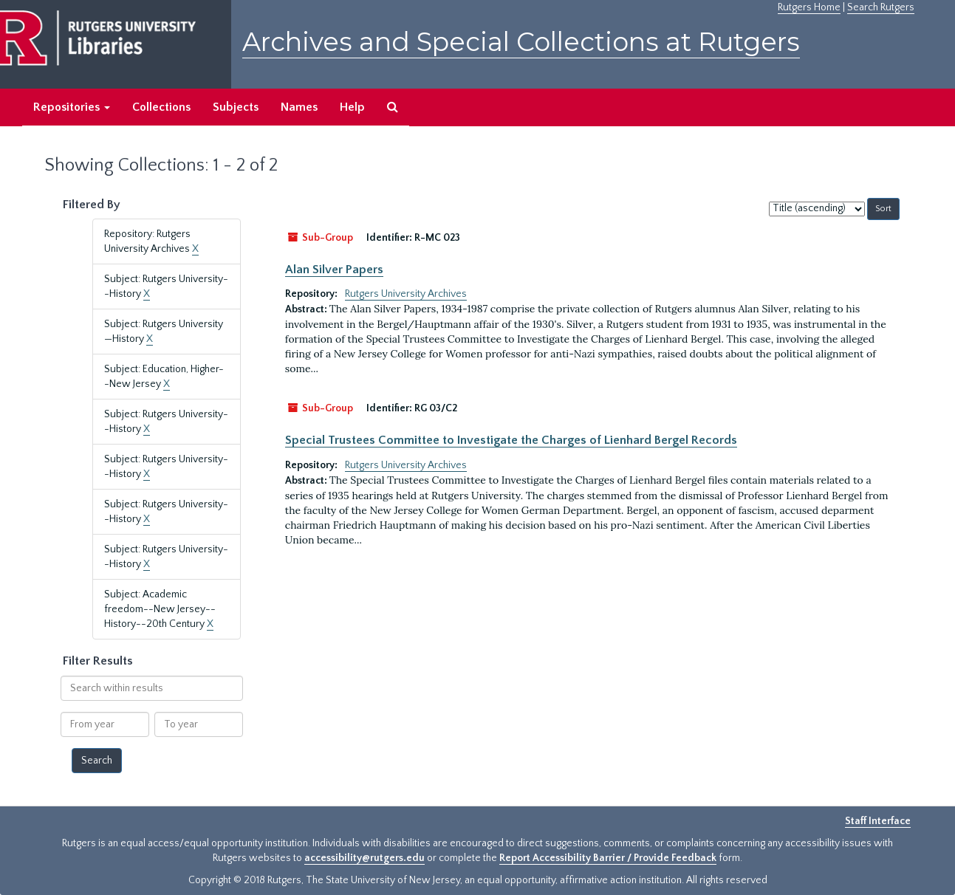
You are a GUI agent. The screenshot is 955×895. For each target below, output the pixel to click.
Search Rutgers (880, 7)
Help (352, 107)
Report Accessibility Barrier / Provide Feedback (607, 858)
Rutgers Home (809, 7)
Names (299, 107)
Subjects (236, 107)
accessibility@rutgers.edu (364, 858)
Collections (161, 107)
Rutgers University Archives (406, 294)
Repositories (71, 107)
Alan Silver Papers (334, 269)
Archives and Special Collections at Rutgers (521, 42)
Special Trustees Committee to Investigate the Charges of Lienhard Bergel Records (511, 440)
